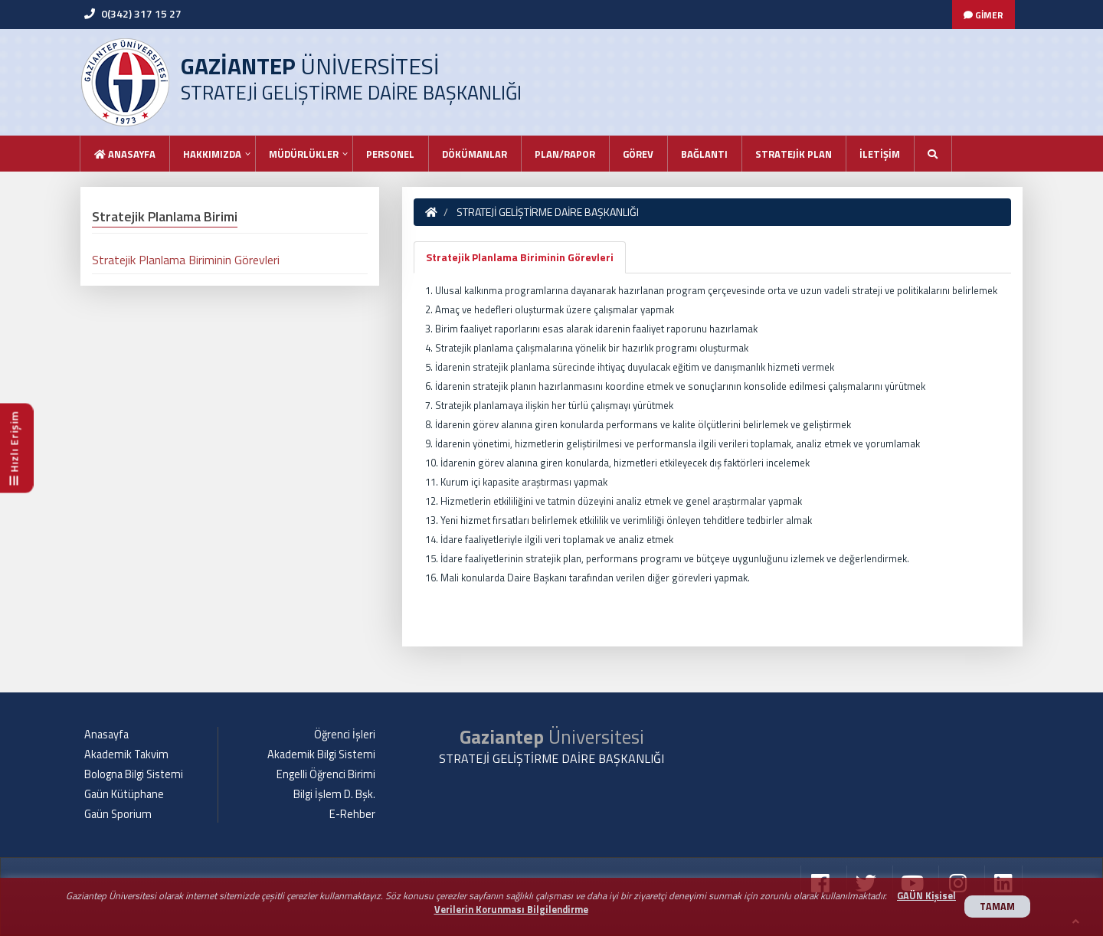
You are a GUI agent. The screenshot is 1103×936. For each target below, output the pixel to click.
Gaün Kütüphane (124, 794)
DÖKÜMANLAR (474, 154)
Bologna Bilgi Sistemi (133, 774)
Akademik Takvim (126, 754)
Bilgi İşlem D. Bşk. (334, 794)
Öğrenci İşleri (344, 734)
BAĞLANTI (704, 154)
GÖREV (638, 154)
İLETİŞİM (879, 154)
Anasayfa (124, 154)
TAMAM (997, 906)
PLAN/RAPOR (565, 154)
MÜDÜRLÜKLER (304, 154)
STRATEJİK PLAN (793, 154)
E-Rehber (352, 814)
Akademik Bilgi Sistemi (321, 754)
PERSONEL (390, 154)
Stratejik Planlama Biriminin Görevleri (520, 257)
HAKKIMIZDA (212, 154)
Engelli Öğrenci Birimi (326, 774)
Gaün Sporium (118, 814)
